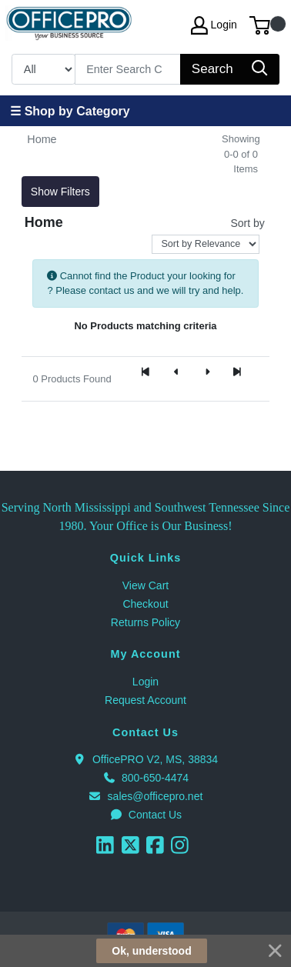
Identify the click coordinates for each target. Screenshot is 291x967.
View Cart (145, 585)
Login (145, 681)
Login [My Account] (214, 25)
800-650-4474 (145, 778)
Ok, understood (151, 951)
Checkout (145, 604)
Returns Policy (145, 622)
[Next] (207, 372)
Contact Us (145, 815)
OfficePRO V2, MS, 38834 (145, 759)
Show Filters (60, 191)
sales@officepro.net (146, 796)
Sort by (247, 223)
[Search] (128, 69)
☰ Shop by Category (69, 111)
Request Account (145, 700)
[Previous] (176, 372)
